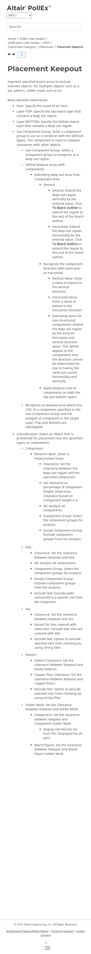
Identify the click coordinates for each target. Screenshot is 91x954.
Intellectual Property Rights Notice (27, 931)
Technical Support (62, 931)
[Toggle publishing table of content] (22, 55)
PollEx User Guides (32, 39)
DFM (46, 43)
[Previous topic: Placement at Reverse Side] (9, 55)
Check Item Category (22, 47)
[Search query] (44, 27)
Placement (46, 47)
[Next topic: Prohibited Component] (14, 55)
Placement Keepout (70, 47)
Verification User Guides (24, 43)
